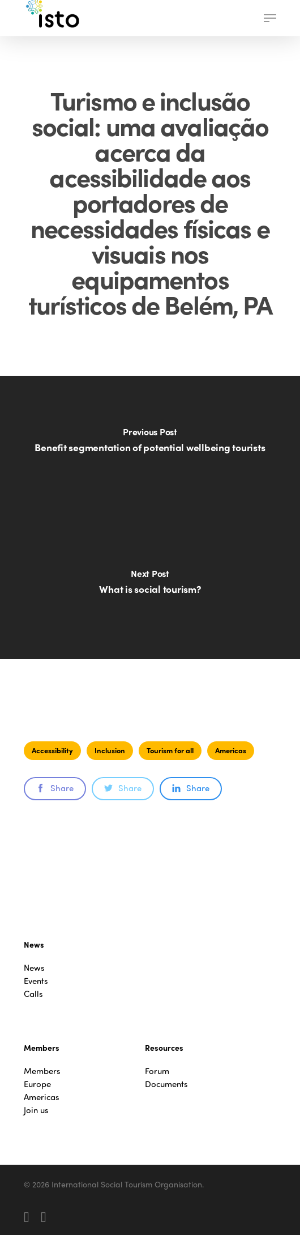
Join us (36, 1110)
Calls (33, 994)
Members (42, 1071)
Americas (230, 750)
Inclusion (110, 750)
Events (36, 981)
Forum (157, 1071)
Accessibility (52, 750)
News (34, 968)
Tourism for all (170, 750)
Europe (37, 1084)
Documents (166, 1084)
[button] (270, 18)
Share (55, 788)
